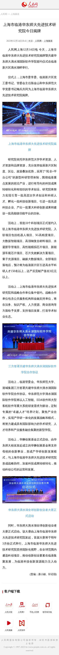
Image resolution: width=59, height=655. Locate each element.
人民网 (3, 14)
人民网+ (21, 606)
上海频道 (15, 14)
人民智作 (21, 624)
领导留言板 (47, 606)
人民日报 (8, 606)
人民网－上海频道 (44, 41)
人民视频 (8, 624)
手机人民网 (34, 606)
